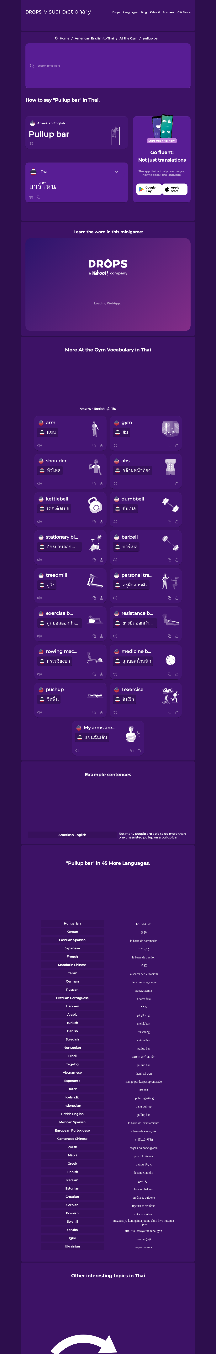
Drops (116, 12)
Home (64, 38)
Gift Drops (184, 12)
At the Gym (128, 38)
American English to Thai (94, 38)
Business (168, 12)
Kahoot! (155, 12)
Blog (144, 12)
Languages (130, 12)
